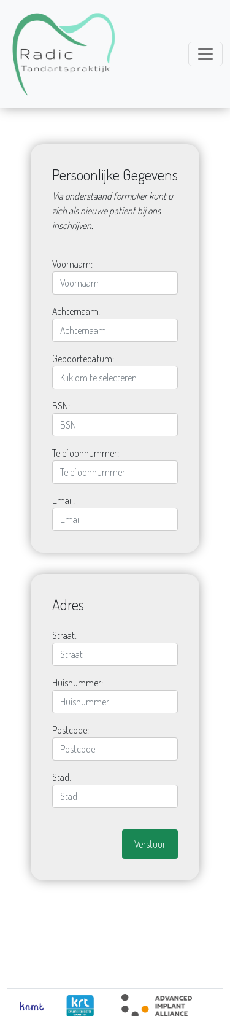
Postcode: (70, 730)
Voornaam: (72, 264)
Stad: (61, 777)
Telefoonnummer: (85, 453)
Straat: (64, 635)
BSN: (61, 406)
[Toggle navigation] (205, 54)
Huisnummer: (77, 683)
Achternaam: (76, 311)
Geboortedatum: (83, 358)
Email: (63, 500)
